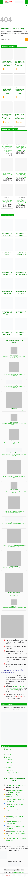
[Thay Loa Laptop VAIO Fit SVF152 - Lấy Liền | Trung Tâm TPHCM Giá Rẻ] (7, 164)
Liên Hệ (8, 751)
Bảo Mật (8, 757)
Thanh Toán (9, 762)
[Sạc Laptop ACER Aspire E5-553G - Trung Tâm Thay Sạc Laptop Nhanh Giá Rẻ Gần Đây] (21, 190)
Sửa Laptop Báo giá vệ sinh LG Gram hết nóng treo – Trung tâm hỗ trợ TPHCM (7, 90)
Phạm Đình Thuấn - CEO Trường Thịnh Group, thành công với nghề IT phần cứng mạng (14, 424)
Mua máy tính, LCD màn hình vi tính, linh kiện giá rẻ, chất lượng (14, 477)
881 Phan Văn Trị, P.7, (17, 785)
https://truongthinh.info (20, 666)
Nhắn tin (14, 875)
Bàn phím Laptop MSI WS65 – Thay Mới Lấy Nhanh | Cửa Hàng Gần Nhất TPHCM (21, 148)
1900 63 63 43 (17, 686)
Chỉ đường (25, 875)
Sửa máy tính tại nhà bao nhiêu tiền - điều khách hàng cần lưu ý (14, 524)
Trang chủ (2, 875)
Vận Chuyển (9, 765)
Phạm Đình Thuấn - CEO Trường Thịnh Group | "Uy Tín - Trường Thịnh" (14, 375)
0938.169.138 (19, 688)
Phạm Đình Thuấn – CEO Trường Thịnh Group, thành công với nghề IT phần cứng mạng (14, 546)
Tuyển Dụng (9, 770)
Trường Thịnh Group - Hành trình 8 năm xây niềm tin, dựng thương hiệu (14, 455)
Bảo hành (8, 767)
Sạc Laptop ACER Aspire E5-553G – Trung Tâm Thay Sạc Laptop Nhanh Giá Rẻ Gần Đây (21, 201)
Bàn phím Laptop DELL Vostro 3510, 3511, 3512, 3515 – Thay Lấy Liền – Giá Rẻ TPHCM (21, 175)
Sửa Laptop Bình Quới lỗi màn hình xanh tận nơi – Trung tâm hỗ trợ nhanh (19, 90)
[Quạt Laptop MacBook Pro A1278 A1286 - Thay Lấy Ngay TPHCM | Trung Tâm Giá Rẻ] (7, 137)
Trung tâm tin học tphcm (18, 872)
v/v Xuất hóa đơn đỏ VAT (12, 773)
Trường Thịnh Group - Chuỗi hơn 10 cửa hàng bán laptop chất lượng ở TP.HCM (14, 357)
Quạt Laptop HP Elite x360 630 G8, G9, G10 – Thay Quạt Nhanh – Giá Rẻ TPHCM (7, 201)
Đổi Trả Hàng (9, 759)
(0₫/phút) (8, 875)
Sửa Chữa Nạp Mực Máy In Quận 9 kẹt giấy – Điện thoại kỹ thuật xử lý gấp (7, 116)
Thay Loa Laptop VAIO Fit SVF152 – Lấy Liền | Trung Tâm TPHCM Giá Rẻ (7, 175)
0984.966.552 (14, 690)
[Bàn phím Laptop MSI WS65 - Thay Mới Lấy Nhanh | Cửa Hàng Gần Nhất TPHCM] (21, 137)
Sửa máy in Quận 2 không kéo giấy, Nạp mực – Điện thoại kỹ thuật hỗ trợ (7, 63)
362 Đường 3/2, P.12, (17, 831)
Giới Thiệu (8, 749)
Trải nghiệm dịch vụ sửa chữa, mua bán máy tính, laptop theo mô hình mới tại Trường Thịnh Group (14, 512)
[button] (1, 7)
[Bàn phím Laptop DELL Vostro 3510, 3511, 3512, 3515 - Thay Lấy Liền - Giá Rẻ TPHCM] (21, 164)
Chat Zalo (19, 875)
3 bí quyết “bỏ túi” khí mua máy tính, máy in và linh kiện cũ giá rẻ (14, 443)
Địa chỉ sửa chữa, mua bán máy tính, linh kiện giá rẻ (14, 409)
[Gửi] (26, 39)
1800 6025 (8, 1)
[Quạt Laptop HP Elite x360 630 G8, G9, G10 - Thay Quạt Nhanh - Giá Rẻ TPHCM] (7, 190)
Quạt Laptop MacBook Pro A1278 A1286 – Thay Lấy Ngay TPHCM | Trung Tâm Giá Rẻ (7, 149)
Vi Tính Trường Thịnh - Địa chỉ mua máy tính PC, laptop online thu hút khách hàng (14, 568)
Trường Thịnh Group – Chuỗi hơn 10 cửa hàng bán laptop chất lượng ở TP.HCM (13, 595)
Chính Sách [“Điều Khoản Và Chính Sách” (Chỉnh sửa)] (9, 754)
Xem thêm (7, 69)
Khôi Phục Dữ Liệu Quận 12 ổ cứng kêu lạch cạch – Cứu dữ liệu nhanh (20, 63)
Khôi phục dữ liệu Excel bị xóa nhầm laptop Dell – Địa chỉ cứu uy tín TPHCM (20, 116)
